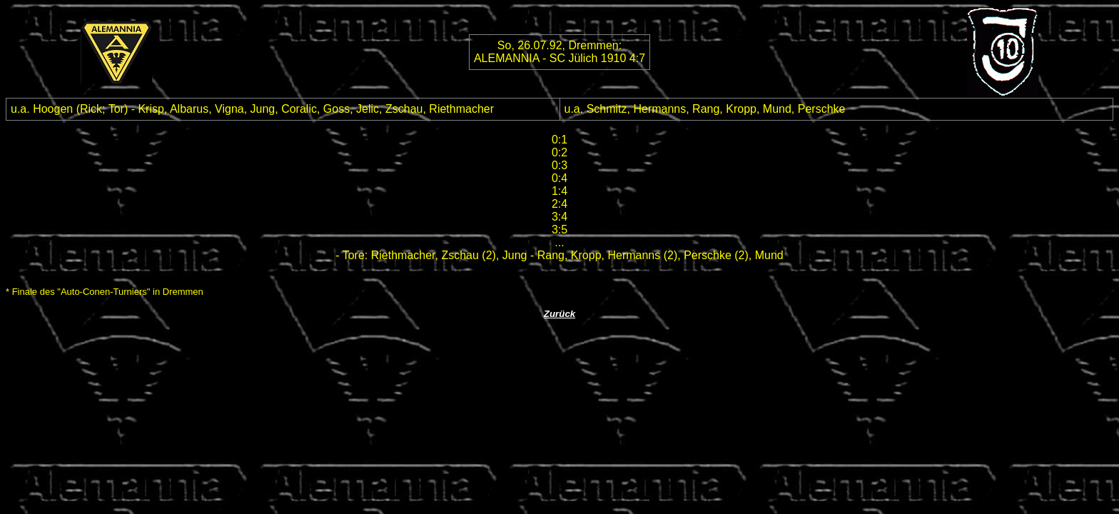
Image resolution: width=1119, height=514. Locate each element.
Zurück (559, 313)
